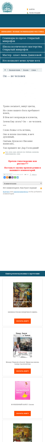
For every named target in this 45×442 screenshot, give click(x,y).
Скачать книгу (22, 321)
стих (18, 154)
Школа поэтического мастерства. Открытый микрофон (22, 48)
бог (6, 152)
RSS (41, 188)
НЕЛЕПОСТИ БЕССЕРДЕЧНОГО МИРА (22, 312)
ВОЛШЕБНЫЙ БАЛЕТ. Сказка (22, 405)
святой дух (21, 152)
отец (10, 152)
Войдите (6, 192)
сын (14, 152)
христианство (10, 154)
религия (35, 152)
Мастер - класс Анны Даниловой (21, 55)
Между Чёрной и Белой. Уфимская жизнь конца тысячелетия (22, 363)
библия (29, 152)
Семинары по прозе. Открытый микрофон (21, 39)
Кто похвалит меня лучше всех (21, 60)
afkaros (34, 174)
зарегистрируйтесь (21, 192)
